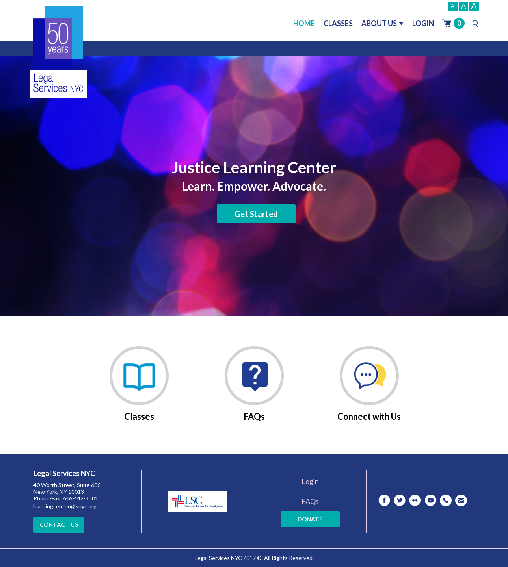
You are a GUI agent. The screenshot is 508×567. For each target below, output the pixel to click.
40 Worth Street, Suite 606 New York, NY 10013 (66, 488)
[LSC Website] (197, 499)
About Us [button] (382, 23)
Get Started (256, 214)
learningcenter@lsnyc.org (65, 506)
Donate (310, 519)
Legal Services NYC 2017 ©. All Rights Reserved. (254, 557)
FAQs (310, 501)
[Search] (475, 23)
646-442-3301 (80, 498)
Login (423, 23)
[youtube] (430, 500)
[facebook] (384, 500)
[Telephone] (446, 500)
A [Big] (474, 6)
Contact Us (59, 524)
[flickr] (415, 500)
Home (304, 23)
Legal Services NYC (64, 474)
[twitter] (400, 500)
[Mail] (461, 500)
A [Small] (452, 6)
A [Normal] (463, 6)
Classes (338, 23)
